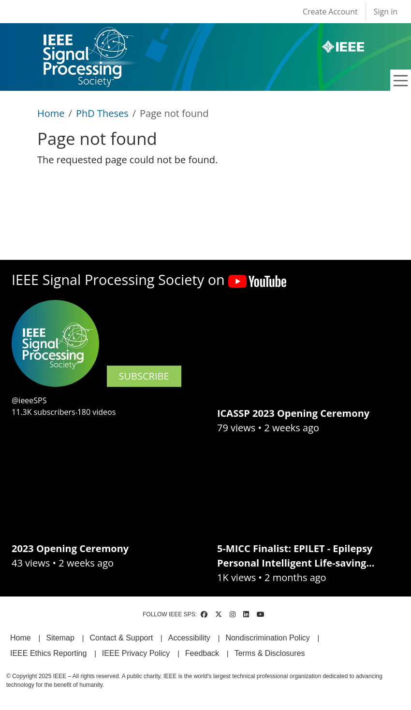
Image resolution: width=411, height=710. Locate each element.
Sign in (385, 11)
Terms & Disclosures (270, 653)
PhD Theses (102, 113)
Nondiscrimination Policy (267, 638)
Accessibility (189, 638)
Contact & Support (121, 638)
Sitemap (60, 638)
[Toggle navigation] (400, 81)
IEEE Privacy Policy (136, 653)
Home (51, 113)
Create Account (330, 11)
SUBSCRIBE (144, 376)
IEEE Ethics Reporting (48, 653)
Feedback (202, 653)
